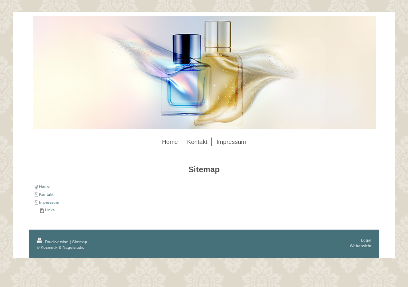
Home (44, 186)
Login (366, 240)
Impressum (49, 202)
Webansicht (360, 245)
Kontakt (46, 194)
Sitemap (79, 241)
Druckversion (53, 241)
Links (50, 209)
